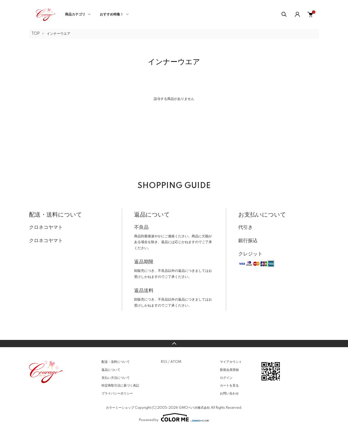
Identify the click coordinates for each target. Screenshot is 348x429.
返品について (111, 370)
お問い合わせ (229, 393)
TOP (35, 34)
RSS (164, 362)
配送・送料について (116, 362)
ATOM (175, 362)
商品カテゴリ (75, 14)
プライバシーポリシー (117, 393)
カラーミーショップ (120, 407)
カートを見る (229, 385)
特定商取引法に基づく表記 (120, 385)
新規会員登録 (229, 370)
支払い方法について (116, 378)
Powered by (174, 417)
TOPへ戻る (174, 343)
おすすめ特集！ (111, 14)
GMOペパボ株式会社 (194, 407)
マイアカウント (231, 362)
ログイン (226, 378)
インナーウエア (58, 34)
